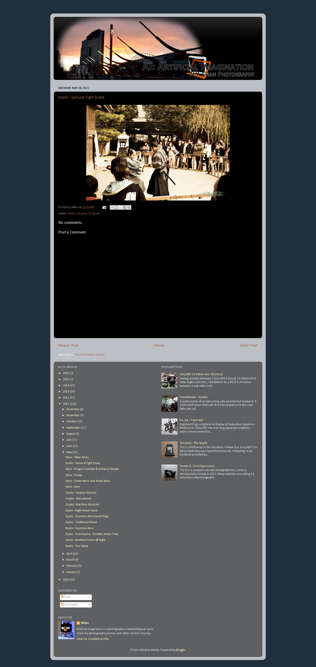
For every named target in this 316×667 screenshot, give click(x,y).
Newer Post (68, 345)
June (69, 446)
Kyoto (71, 213)
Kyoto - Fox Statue (77, 546)
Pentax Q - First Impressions (197, 466)
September (73, 427)
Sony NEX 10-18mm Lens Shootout (201, 374)
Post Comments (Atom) (90, 354)
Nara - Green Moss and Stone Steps (88, 481)
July (69, 439)
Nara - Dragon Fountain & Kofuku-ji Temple (92, 469)
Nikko (85, 623)
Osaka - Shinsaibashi (78, 498)
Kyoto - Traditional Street (81, 522)
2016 (66, 373)
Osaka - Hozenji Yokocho (81, 492)
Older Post (249, 345)
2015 (66, 379)
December (73, 409)
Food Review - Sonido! (194, 397)
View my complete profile (93, 639)
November (73, 415)
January (71, 572)
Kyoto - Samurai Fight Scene (81, 97)
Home (159, 345)
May (69, 452)
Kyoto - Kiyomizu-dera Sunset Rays (87, 516)
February (72, 565)
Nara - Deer (73, 486)
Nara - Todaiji (74, 475)
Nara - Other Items (77, 457)
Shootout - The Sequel (193, 443)
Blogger (180, 650)
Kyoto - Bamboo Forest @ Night (85, 540)
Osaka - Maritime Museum (82, 504)
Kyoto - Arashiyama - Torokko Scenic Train (92, 534)
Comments (69, 604)
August (71, 433)
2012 (66, 397)
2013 (66, 391)
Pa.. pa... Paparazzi (191, 420)
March (70, 559)
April (69, 553)
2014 (66, 385)
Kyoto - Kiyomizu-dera (79, 528)
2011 (66, 404)
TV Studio (94, 213)
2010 (66, 579)
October (71, 421)
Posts (66, 597)
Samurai (82, 213)
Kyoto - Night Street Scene (82, 510)
